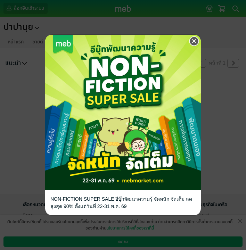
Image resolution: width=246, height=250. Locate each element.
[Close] (194, 41)
